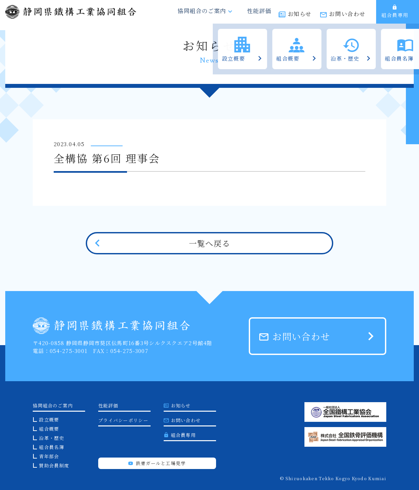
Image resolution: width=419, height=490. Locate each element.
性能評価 (258, 15)
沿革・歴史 (51, 438)
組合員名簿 (51, 447)
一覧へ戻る (209, 243)
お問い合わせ (347, 15)
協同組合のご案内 (209, 15)
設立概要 (49, 419)
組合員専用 (395, 15)
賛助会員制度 (54, 465)
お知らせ (300, 15)
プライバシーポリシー (123, 420)
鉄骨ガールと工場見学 (157, 463)
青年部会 (49, 456)
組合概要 (49, 428)
